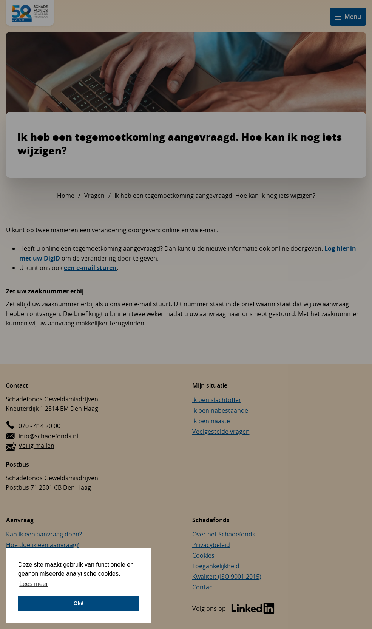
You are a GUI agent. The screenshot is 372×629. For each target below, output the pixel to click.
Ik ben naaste (211, 421)
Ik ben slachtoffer (216, 400)
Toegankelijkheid (215, 566)
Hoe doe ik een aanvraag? (42, 545)
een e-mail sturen (90, 268)
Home (65, 195)
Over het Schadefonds (223, 534)
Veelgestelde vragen (221, 431)
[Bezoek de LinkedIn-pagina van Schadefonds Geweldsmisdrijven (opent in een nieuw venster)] (233, 609)
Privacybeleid (211, 545)
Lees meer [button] (33, 584)
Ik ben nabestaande (220, 410)
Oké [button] (78, 603)
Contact (203, 587)
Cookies (203, 555)
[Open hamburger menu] (348, 17)
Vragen (94, 195)
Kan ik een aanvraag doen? (44, 534)
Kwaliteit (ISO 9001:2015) (226, 576)
